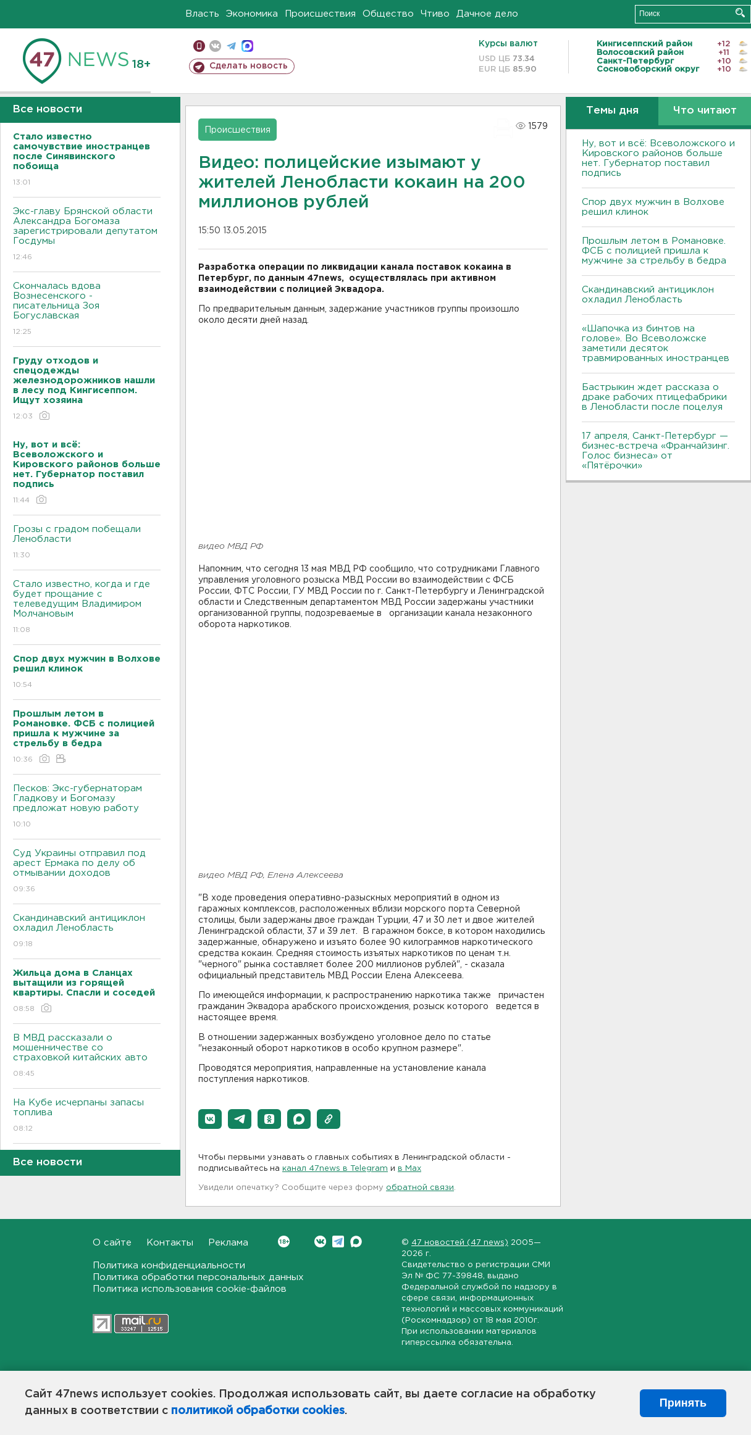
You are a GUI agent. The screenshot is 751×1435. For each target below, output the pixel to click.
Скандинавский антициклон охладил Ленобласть (87, 931)
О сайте (112, 1243)
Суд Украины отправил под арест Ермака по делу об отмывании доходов (87, 871)
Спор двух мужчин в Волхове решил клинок (653, 207)
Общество (388, 14)
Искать (740, 12)
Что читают (705, 110)
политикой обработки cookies (258, 1411)
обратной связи (420, 1187)
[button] (210, 1119)
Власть (202, 14)
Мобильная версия (199, 46)
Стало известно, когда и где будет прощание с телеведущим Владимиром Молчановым (87, 607)
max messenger (247, 46)
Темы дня (612, 110)
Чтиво (435, 14)
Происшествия (320, 14)
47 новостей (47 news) (459, 1242)
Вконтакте (284, 1241)
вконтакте (215, 46)
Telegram (338, 1241)
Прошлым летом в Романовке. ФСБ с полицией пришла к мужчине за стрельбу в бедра (654, 251)
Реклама (228, 1243)
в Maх (409, 1168)
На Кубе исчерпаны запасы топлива (87, 1116)
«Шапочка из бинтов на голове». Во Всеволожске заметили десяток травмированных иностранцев (655, 343)
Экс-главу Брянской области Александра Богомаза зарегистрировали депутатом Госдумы (87, 234)
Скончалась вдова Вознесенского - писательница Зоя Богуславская (87, 309)
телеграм (231, 46)
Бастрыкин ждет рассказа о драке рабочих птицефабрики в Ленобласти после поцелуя (654, 397)
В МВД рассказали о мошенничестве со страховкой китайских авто (87, 1056)
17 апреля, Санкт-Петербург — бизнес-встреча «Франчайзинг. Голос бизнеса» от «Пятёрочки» (655, 451)
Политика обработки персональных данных (198, 1277)
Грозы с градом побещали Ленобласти (87, 542)
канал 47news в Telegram (335, 1168)
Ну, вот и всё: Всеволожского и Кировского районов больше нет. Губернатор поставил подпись (658, 158)
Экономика (252, 14)
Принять (683, 1403)
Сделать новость (248, 66)
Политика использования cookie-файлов (190, 1289)
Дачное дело (487, 14)
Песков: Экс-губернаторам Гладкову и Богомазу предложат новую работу (87, 807)
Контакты (169, 1243)
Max (356, 1241)
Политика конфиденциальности (169, 1266)
